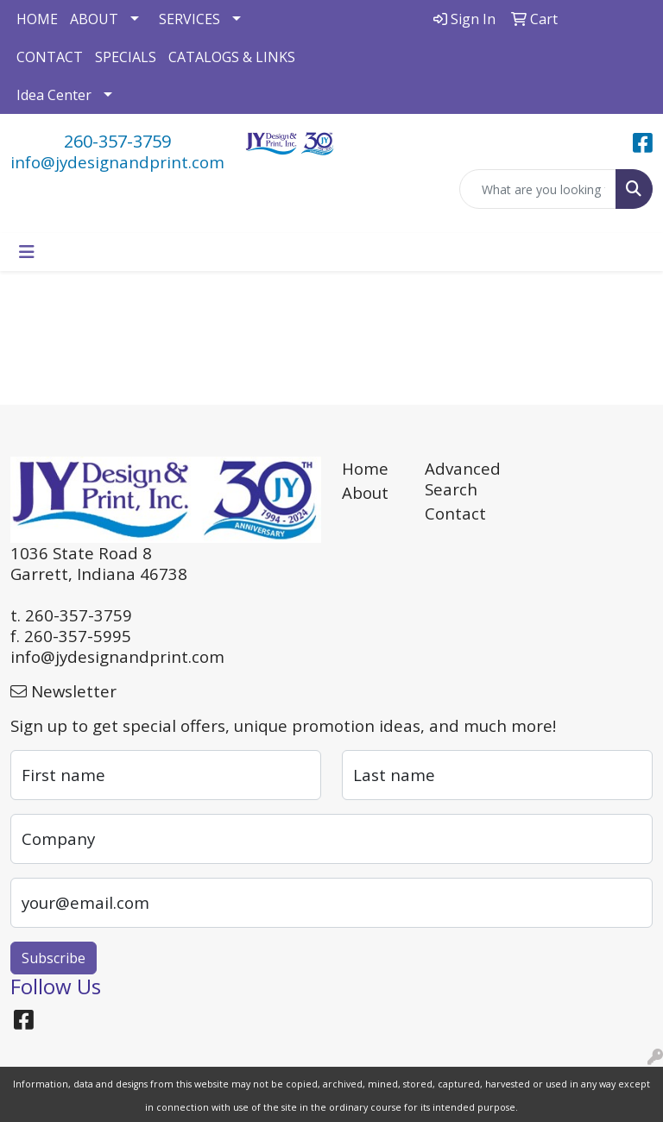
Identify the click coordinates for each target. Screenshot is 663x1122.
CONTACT (49, 56)
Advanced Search (456, 478)
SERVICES (189, 18)
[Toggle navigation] (27, 252)
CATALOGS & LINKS (231, 56)
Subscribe (53, 958)
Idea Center (54, 94)
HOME (37, 18)
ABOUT (94, 18)
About (365, 492)
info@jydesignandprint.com (117, 162)
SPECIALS (125, 56)
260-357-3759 (117, 141)
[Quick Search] (537, 189)
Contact (455, 513)
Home (365, 468)
